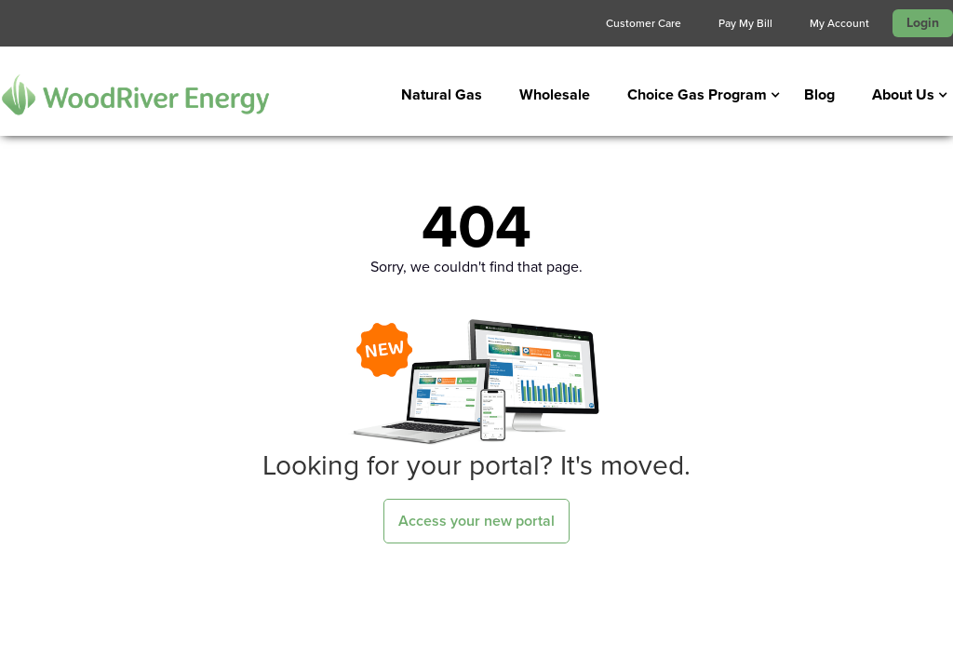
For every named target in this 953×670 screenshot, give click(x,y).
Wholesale (554, 94)
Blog (819, 94)
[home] (135, 94)
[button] (697, 95)
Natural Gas (441, 94)
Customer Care (643, 23)
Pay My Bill (745, 23)
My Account (839, 23)
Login (922, 23)
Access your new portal (476, 520)
